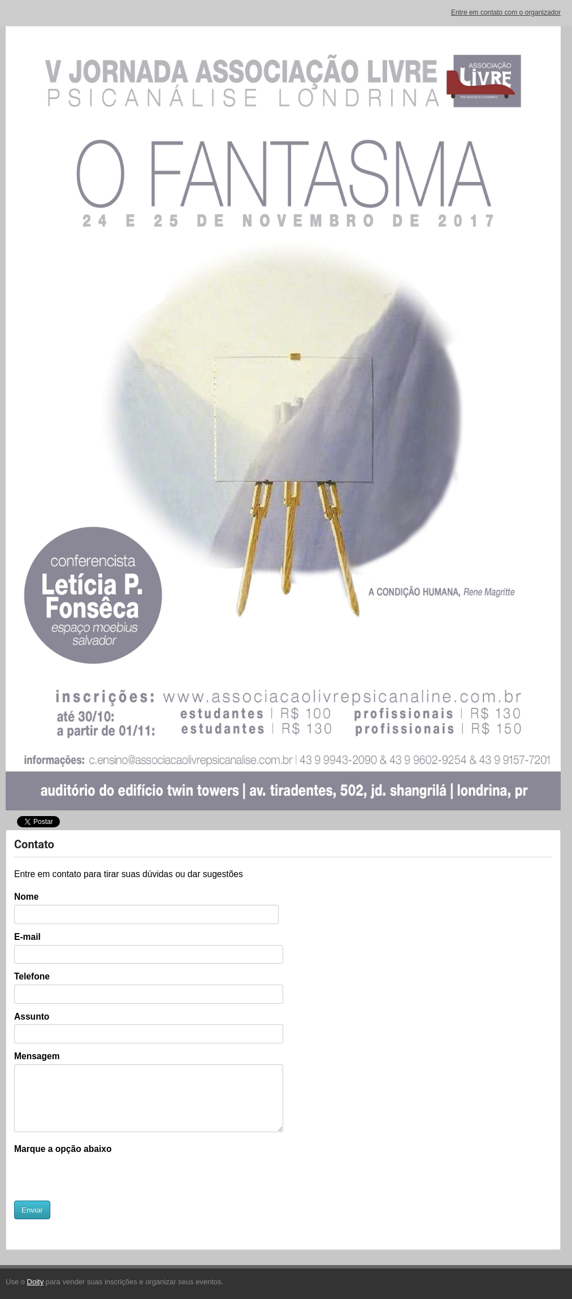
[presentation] (100, 1178)
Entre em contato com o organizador (506, 12)
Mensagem (37, 1056)
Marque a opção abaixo (62, 1149)
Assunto (31, 1016)
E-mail (27, 937)
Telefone (32, 976)
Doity (35, 1282)
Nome (26, 896)
